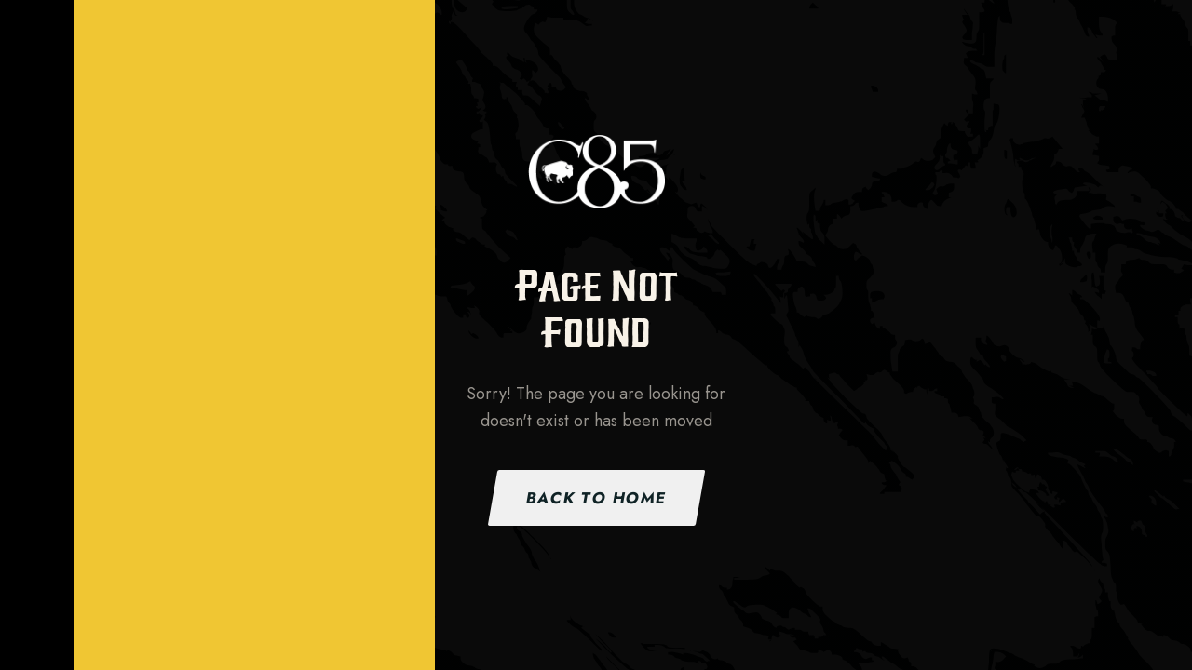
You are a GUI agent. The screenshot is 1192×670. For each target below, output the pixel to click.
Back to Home (595, 498)
